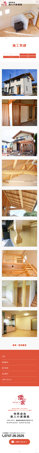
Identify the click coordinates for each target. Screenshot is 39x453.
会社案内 (5, 374)
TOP (3, 356)
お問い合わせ (7, 379)
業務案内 (5, 362)
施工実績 (5, 368)
